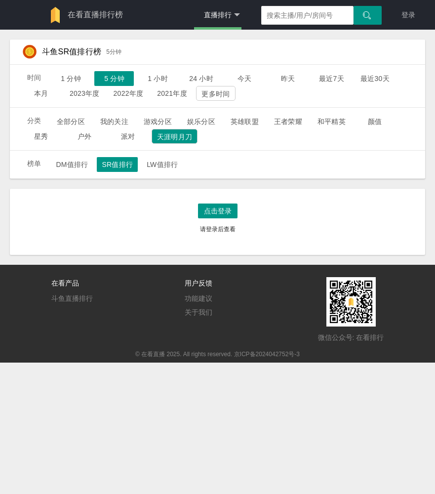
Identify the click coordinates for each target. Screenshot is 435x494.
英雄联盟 (245, 121)
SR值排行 (117, 164)
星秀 (41, 136)
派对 (128, 136)
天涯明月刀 (174, 137)
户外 (84, 136)
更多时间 (215, 94)
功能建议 (198, 298)
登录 (408, 15)
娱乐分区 (201, 121)
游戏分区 (158, 121)
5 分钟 (114, 78)
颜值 (375, 121)
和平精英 (331, 121)
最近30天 (375, 78)
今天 (244, 78)
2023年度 (85, 93)
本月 (41, 93)
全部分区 (71, 121)
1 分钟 (71, 78)
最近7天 (331, 78)
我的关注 (114, 121)
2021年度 (172, 93)
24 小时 (201, 78)
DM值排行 (72, 164)
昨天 (288, 78)
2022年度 (129, 93)
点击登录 (218, 211)
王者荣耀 (288, 121)
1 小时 (158, 78)
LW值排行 (162, 164)
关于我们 (198, 312)
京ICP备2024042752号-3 (267, 354)
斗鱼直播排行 (72, 298)
